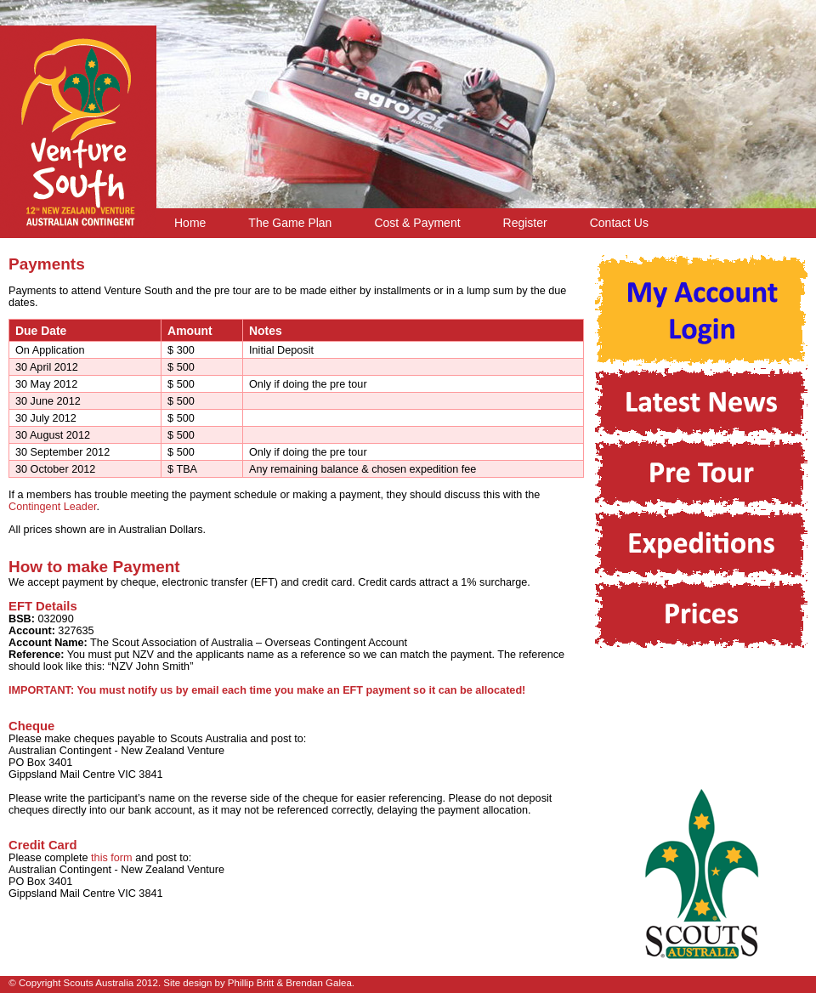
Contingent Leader (52, 507)
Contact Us (619, 223)
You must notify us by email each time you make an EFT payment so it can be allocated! (300, 690)
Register (525, 223)
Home (190, 223)
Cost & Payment (417, 223)
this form (112, 858)
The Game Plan (290, 223)
